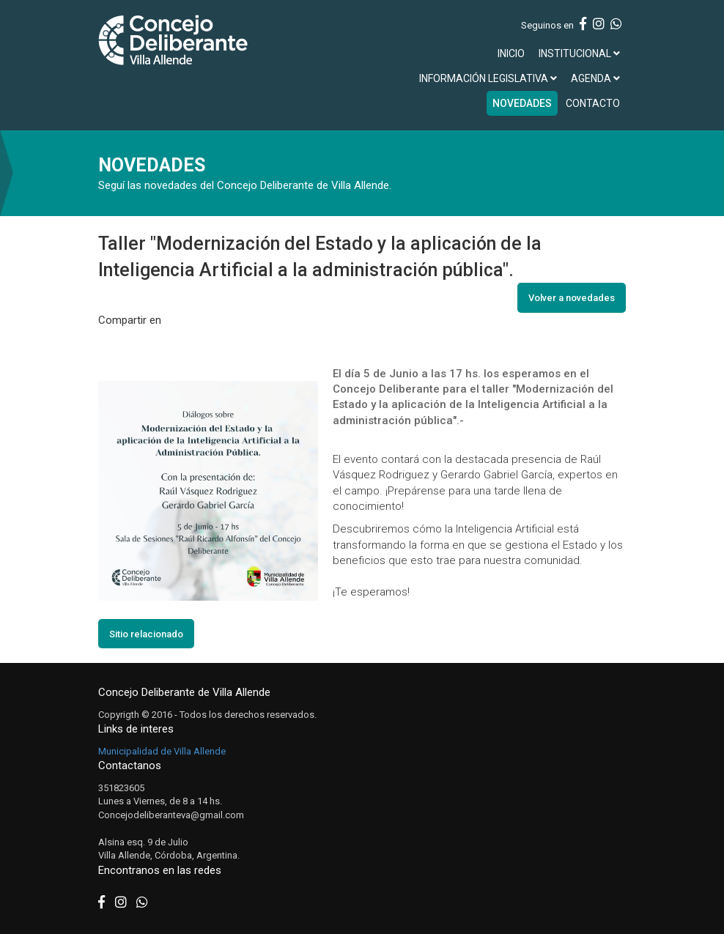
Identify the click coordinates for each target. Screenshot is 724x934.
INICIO (511, 53)
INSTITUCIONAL (579, 53)
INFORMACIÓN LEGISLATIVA (488, 78)
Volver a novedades (571, 297)
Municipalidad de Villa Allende (162, 751)
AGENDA (595, 78)
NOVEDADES (522, 103)
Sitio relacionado (146, 634)
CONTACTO (593, 103)
